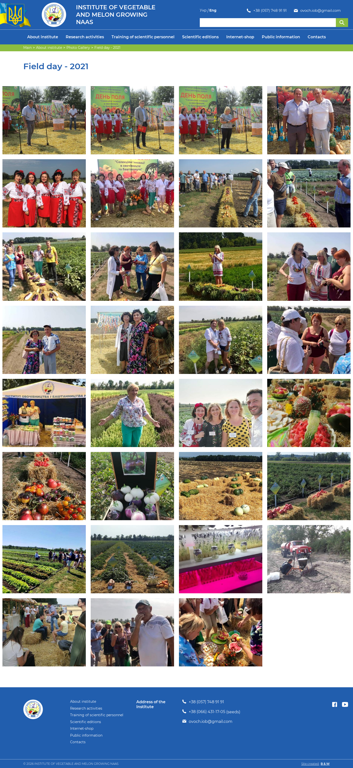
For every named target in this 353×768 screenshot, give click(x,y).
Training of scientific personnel (143, 37)
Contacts (317, 37)
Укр (334, 10)
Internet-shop (240, 37)
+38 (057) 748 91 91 (223, 10)
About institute (42, 37)
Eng (344, 10)
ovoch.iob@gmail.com (273, 10)
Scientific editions (200, 37)
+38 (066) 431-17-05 (207, 711)
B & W (325, 764)
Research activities (85, 37)
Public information (281, 37)
